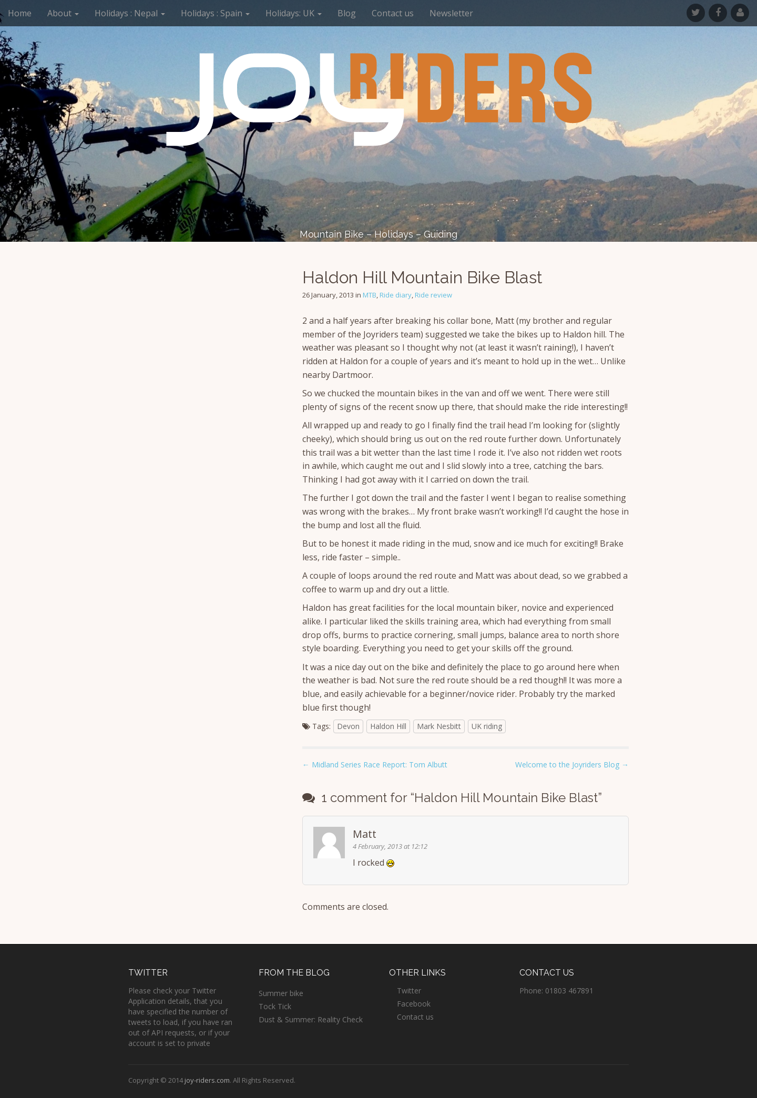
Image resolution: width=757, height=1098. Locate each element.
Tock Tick (275, 1006)
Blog (346, 13)
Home (20, 13)
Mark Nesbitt (439, 726)
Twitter (409, 991)
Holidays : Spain (215, 13)
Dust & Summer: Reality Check (311, 1019)
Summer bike (281, 993)
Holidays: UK (293, 13)
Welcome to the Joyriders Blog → (572, 764)
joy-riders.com (207, 1080)
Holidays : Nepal (130, 13)
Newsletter (451, 13)
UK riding (487, 726)
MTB (369, 295)
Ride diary (396, 295)
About (63, 13)
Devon (348, 726)
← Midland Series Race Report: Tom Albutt (374, 764)
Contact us (393, 13)
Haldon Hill (388, 726)
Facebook (414, 1004)
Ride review (433, 295)
